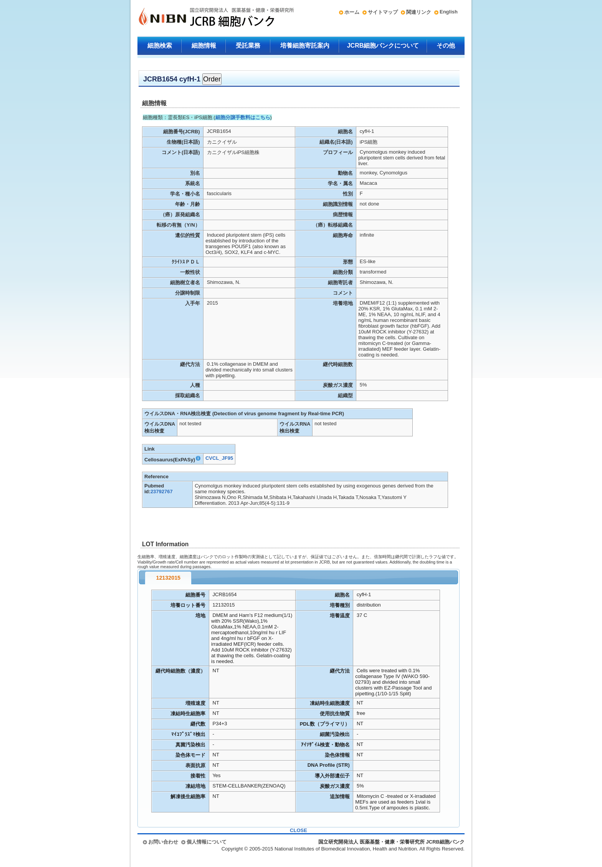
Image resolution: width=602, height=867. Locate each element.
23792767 (161, 491)
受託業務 (248, 45)
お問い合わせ (163, 842)
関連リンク (418, 12)
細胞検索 (159, 45)
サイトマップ (383, 12)
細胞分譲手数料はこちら (242, 117)
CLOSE (298, 830)
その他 (446, 45)
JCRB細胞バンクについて (383, 45)
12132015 (168, 578)
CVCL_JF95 (219, 458)
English (449, 12)
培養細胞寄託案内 (304, 45)
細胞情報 (204, 45)
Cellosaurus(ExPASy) (172, 460)
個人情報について (207, 842)
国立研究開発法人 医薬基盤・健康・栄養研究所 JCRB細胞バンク (208, 18)
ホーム (351, 12)
